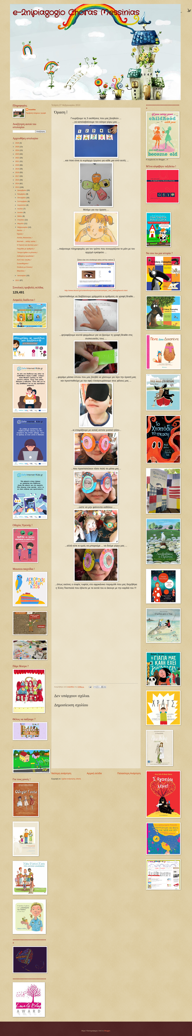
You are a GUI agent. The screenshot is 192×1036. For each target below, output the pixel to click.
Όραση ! (20, 234)
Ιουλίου (20, 209)
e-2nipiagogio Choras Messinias (76, 12)
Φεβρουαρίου (22, 227)
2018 (17, 172)
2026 (17, 143)
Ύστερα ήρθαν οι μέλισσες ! (27, 252)
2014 (17, 183)
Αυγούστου (21, 205)
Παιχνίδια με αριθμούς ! (26, 249)
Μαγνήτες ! (21, 271)
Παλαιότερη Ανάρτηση (129, 773)
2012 (17, 280)
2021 (17, 161)
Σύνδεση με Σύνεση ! (25, 267)
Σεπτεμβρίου (22, 201)
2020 (17, 165)
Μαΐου (20, 216)
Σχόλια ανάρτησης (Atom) (71, 779)
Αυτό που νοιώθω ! (24, 260)
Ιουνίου (20, 212)
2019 (17, 169)
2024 (17, 150)
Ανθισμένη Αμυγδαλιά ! (25, 256)
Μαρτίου (20, 223)
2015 (17, 180)
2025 (17, 147)
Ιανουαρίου (21, 276)
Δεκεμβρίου (22, 190)
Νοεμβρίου (21, 194)
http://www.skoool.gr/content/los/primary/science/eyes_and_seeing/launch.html (96, 290)
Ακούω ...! (21, 230)
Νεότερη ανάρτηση (61, 773)
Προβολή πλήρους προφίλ (36, 113)
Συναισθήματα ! (23, 264)
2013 (17, 187)
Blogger (107, 1031)
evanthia (32, 110)
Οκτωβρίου (21, 198)
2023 (17, 154)
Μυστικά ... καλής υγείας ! (26, 241)
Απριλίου (21, 220)
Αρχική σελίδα (94, 773)
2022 (17, 158)
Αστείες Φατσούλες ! (24, 238)
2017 (17, 176)
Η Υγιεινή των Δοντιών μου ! (27, 245)
